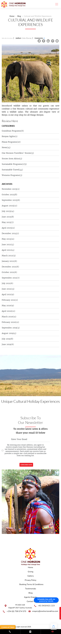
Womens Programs (12, 175)
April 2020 (8, 311)
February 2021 (10, 300)
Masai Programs (11, 142)
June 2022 (8, 244)
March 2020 (9, 316)
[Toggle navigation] (56, 4)
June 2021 (8, 289)
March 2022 (9, 255)
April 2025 (8, 228)
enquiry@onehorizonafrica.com (45, 611)
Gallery (30, 576)
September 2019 (11, 327)
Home (12, 16)
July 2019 (7, 338)
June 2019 (8, 344)
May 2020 (8, 305)
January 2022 (9, 261)
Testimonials (30, 588)
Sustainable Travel (12, 169)
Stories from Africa (12, 158)
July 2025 (8, 211)
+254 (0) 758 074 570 (16, 611)
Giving (30, 571)
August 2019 (9, 333)
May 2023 (8, 239)
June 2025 (8, 216)
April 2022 (8, 250)
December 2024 (10, 233)
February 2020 (10, 322)
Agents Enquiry (30, 597)
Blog (19, 16)
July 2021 (7, 283)
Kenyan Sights (9, 136)
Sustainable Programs (14, 164)
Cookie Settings (7, 627)
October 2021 (9, 272)
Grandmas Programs (13, 130)
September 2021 (10, 277)
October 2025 (9, 194)
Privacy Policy (30, 580)
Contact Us (31, 601)
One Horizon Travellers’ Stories (18, 153)
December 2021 (10, 266)
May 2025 (8, 222)
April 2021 (8, 294)
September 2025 (11, 200)
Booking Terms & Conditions (31, 584)
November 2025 (10, 189)
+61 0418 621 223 (46, 605)
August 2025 (9, 205)
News (6, 147)
